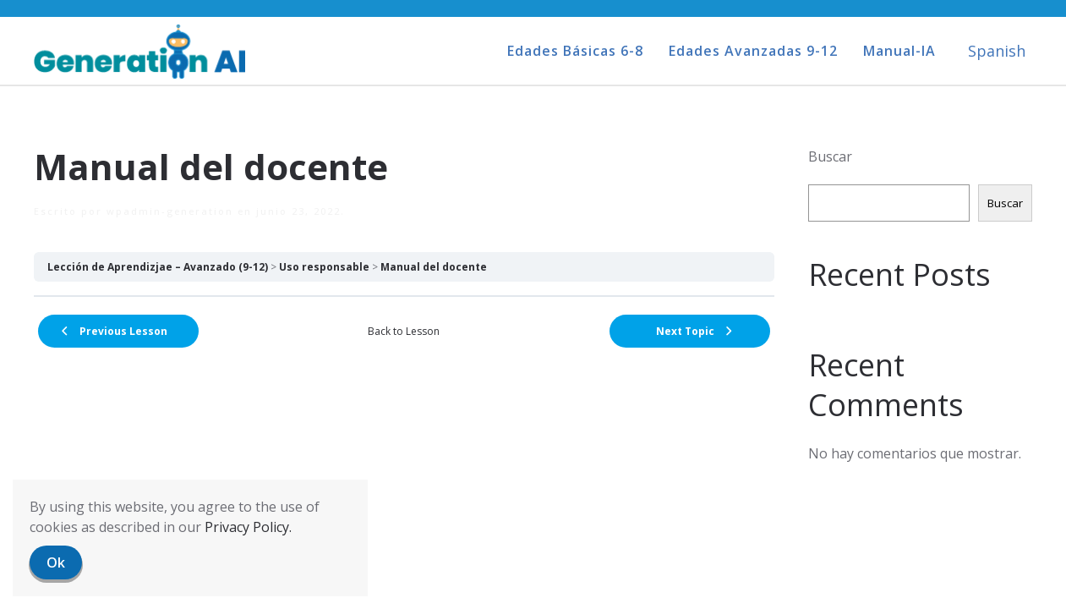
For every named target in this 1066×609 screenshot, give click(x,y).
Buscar (830, 156)
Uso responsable (324, 267)
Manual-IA (899, 50)
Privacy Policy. (248, 527)
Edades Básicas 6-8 (575, 50)
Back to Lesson (404, 331)
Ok (55, 562)
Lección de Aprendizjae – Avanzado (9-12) (157, 267)
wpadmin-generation (170, 211)
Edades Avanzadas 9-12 (753, 50)
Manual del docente (433, 267)
